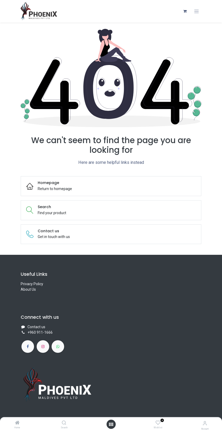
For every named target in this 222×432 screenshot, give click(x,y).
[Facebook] (27, 346)
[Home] (17, 423)
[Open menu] (111, 424)
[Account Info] (204, 423)
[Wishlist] (158, 423)
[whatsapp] (58, 346)
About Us (28, 289)
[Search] (64, 423)
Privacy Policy (32, 284)
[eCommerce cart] (185, 11)
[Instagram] (43, 346)
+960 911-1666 (40, 332)
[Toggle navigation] (196, 11)
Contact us (36, 327)
